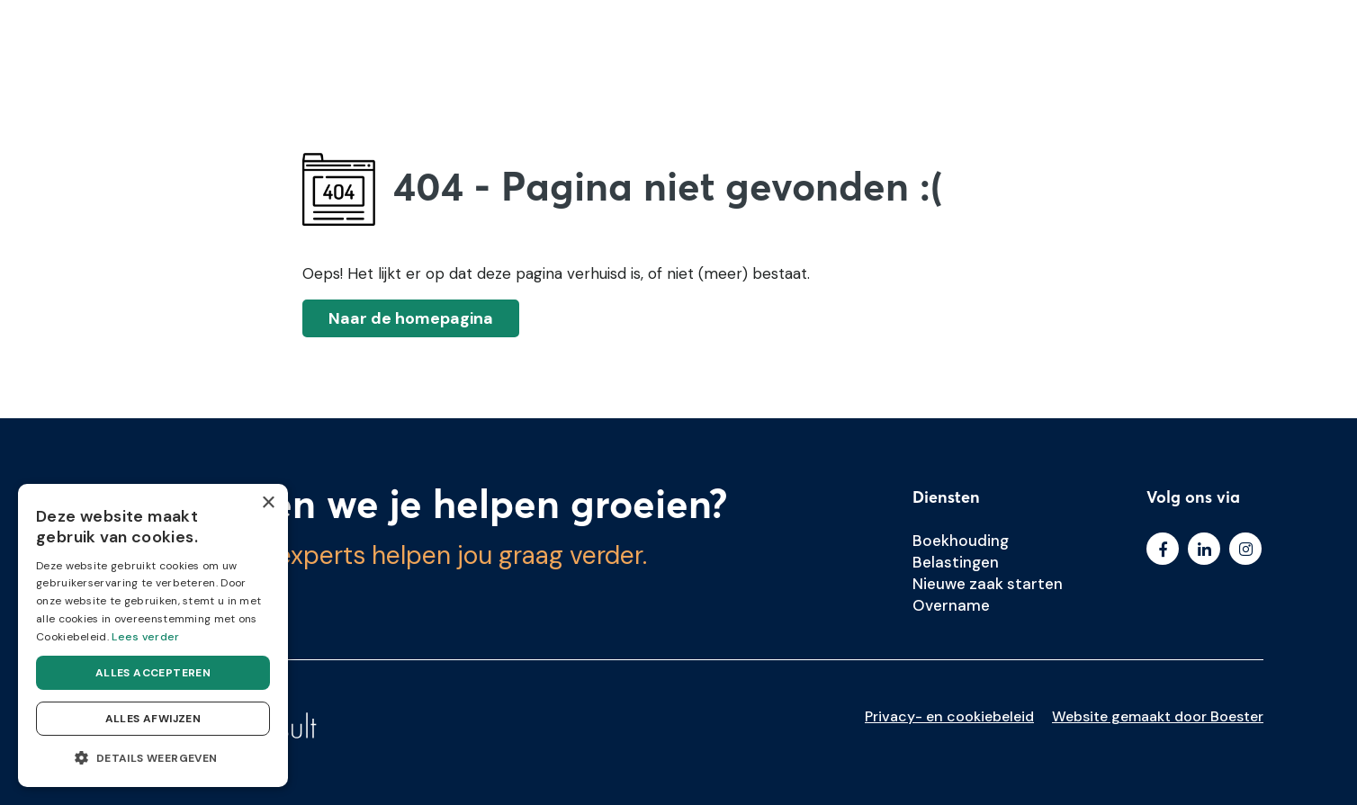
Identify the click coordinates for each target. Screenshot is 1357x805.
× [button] (267, 503)
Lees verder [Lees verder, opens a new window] (145, 637)
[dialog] (153, 635)
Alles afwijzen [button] (153, 718)
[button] (153, 758)
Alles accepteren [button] (153, 673)
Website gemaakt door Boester (1157, 716)
